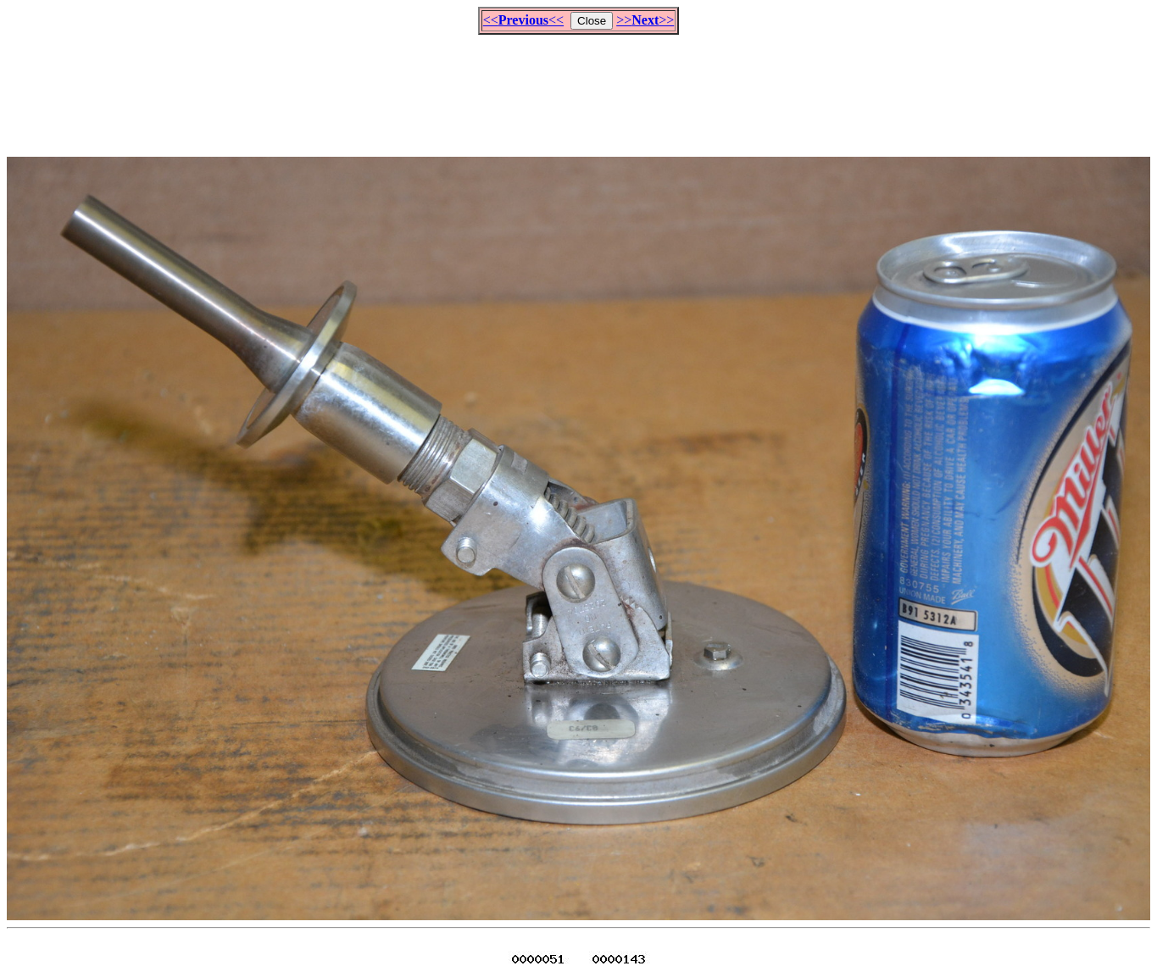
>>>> (645, 20)
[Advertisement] (578, 88)
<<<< (523, 20)
